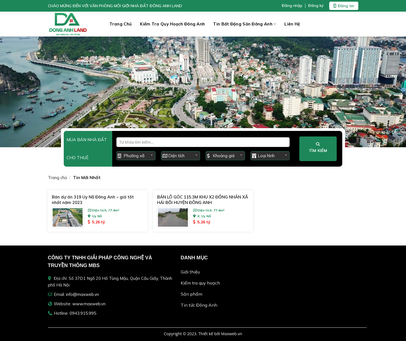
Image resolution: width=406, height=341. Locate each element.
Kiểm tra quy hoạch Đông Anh (172, 24)
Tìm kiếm (318, 147)
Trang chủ (120, 24)
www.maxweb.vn (89, 303)
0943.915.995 (83, 313)
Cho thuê (77, 157)
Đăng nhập (292, 6)
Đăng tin (343, 5)
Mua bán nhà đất (87, 139)
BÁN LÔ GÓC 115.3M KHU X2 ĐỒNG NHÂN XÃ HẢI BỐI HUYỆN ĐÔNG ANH (202, 199)
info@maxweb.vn (82, 294)
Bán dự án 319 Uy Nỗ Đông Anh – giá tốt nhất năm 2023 (93, 199)
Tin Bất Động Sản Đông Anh (244, 24)
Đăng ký (316, 6)
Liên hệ (292, 24)
